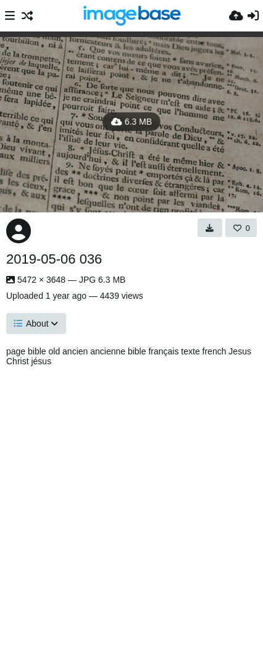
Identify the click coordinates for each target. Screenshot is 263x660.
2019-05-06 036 (54, 259)
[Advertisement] (131, 509)
